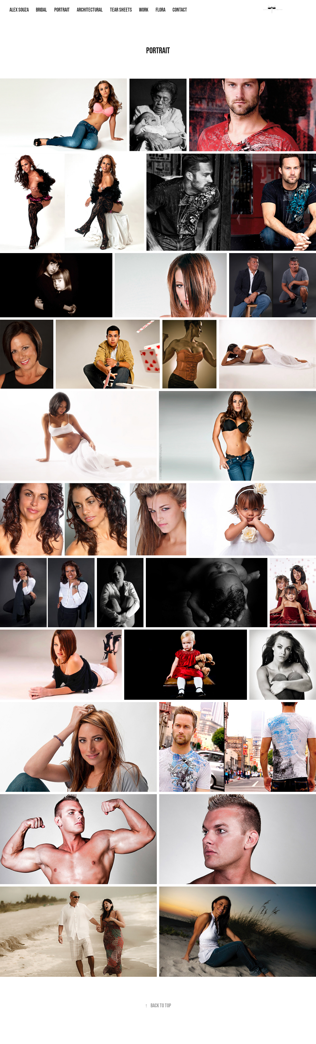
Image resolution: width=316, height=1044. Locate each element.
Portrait (62, 10)
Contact (180, 10)
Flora (160, 10)
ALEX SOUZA (19, 10)
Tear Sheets (121, 10)
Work (143, 10)
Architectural (90, 10)
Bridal (41, 10)
